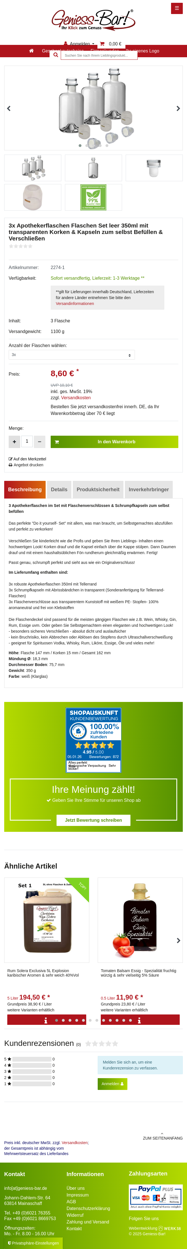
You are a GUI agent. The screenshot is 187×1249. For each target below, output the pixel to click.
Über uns (76, 1188)
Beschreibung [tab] (25, 489)
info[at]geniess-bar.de (25, 1188)
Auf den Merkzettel (27, 459)
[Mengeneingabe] (27, 441)
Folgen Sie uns (144, 1218)
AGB (71, 1201)
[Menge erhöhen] (14, 442)
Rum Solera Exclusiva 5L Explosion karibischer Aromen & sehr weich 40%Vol (43, 973)
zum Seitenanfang (140, 1135)
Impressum (78, 1195)
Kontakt (74, 1228)
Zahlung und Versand (88, 1222)
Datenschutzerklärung (88, 1208)
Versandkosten (76, 397)
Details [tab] (59, 489)
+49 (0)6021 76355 (31, 1213)
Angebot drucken (26, 465)
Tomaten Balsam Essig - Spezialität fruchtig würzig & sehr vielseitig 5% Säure (138, 973)
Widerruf (75, 1215)
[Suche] (55, 55)
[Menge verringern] (39, 442)
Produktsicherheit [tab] (98, 489)
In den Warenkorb (95, 442)
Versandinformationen (75, 303)
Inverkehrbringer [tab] (149, 489)
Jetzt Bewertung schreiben (93, 820)
